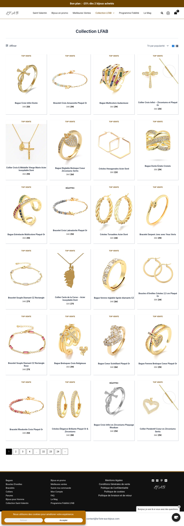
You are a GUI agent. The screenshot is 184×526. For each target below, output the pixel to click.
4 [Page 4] (29, 457)
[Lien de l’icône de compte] (168, 13)
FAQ (53, 495)
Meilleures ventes (60, 484)
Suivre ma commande (62, 488)
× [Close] (179, 507)
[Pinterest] (161, 480)
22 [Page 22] (43, 457)
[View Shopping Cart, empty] (175, 13)
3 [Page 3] (22, 457)
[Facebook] (153, 480)
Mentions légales (114, 480)
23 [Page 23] (50, 457)
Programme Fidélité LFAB (64, 503)
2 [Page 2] (15, 457)
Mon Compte (57, 491)
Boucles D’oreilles (15, 484)
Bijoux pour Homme (16, 499)
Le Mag (54, 499)
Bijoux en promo (59, 480)
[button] (113, 13)
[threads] (166, 480)
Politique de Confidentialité (114, 488)
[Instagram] (157, 480)
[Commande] (157, 46)
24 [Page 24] (58, 457)
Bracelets (10, 488)
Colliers (9, 491)
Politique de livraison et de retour (115, 495)
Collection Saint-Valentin (18, 503)
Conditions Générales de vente (114, 484)
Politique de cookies (114, 491)
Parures (10, 495)
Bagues (9, 480)
